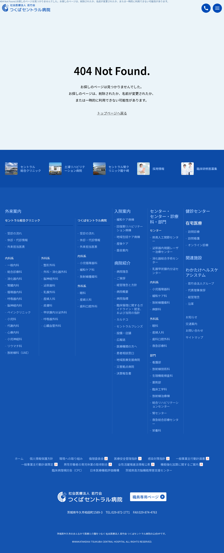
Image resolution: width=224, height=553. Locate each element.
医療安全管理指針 (128, 458)
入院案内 (122, 211)
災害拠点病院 (125, 366)
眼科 (83, 293)
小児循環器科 (88, 263)
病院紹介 (122, 263)
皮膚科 (47, 305)
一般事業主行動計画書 (192, 458)
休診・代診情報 (17, 240)
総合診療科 (14, 272)
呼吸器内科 (14, 299)
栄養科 (156, 430)
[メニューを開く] (217, 8)
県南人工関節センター (165, 239)
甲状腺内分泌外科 (55, 312)
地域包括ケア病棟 (128, 237)
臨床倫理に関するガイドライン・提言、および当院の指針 (130, 309)
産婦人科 (49, 299)
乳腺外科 (49, 292)
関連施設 (194, 258)
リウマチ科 (14, 346)
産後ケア (122, 243)
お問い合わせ (194, 330)
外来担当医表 (16, 247)
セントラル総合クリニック (22, 220)
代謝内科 (13, 326)
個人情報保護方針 (41, 458)
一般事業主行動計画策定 (39, 464)
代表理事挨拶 (196, 290)
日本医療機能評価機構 (104, 470)
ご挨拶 (121, 278)
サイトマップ (194, 337)
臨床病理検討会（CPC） (68, 470)
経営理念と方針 (127, 285)
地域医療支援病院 (128, 360)
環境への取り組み (71, 458)
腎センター (159, 413)
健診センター (198, 211)
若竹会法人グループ (201, 283)
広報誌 (121, 340)
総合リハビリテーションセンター (165, 404)
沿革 (191, 304)
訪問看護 (194, 238)
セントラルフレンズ (130, 326)
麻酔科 (156, 309)
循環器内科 (14, 292)
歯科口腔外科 (88, 306)
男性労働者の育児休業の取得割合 (88, 464)
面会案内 (122, 250)
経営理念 (194, 297)
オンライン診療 (198, 245)
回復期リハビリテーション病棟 (130, 228)
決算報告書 (124, 373)
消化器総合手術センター (165, 260)
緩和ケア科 (87, 270)
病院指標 (122, 298)
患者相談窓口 (125, 353)
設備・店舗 (124, 333)
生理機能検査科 (162, 375)
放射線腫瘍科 (88, 276)
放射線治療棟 (161, 396)
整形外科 (49, 265)
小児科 (11, 319)
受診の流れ (14, 233)
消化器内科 (14, 278)
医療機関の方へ (127, 346)
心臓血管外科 (52, 326)
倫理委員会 (98, 458)
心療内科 (13, 332)
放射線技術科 (161, 369)
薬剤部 (156, 382)
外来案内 (13, 211)
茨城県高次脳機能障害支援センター (148, 470)
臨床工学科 (159, 389)
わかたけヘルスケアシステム (202, 272)
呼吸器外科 (50, 319)
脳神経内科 (14, 305)
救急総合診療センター (165, 422)
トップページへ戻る (112, 113)
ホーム (19, 458)
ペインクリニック (19, 312)
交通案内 (191, 324)
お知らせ (191, 317)
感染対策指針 (159, 458)
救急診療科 (159, 346)
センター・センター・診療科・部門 (164, 216)
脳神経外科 (50, 278)
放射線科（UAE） (18, 352)
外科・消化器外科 (55, 272)
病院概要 (122, 291)
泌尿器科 (49, 285)
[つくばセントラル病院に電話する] (206, 8)
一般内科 (13, 265)
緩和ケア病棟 (125, 219)
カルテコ (122, 319)
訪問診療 (194, 231)
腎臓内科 (13, 285)
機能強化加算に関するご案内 (182, 464)
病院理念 (122, 271)
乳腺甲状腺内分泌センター (165, 271)
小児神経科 (14, 339)
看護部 (156, 362)
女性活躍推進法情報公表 (136, 464)
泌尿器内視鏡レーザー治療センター (165, 250)
